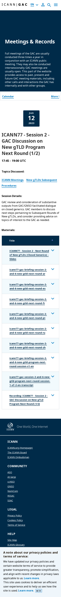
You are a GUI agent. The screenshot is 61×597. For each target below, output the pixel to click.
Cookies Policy (15, 520)
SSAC (10, 500)
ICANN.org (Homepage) (20, 447)
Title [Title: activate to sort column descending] (12, 240)
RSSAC (10, 495)
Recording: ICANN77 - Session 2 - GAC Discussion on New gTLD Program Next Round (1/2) (28, 399)
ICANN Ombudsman (18, 457)
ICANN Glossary (16, 544)
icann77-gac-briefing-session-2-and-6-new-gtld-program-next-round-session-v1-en (28, 362)
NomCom (12, 491)
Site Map (12, 540)
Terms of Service (16, 524)
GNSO (10, 486)
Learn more (31, 578)
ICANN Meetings (12, 180)
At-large (11, 477)
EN (32, 4)
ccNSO (11, 481)
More (55, 96)
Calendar (8, 96)
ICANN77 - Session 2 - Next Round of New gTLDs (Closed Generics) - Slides (29, 254)
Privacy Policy (14, 515)
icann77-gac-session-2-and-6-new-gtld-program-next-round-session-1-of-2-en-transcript (29, 381)
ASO (9, 472)
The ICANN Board (17, 452)
